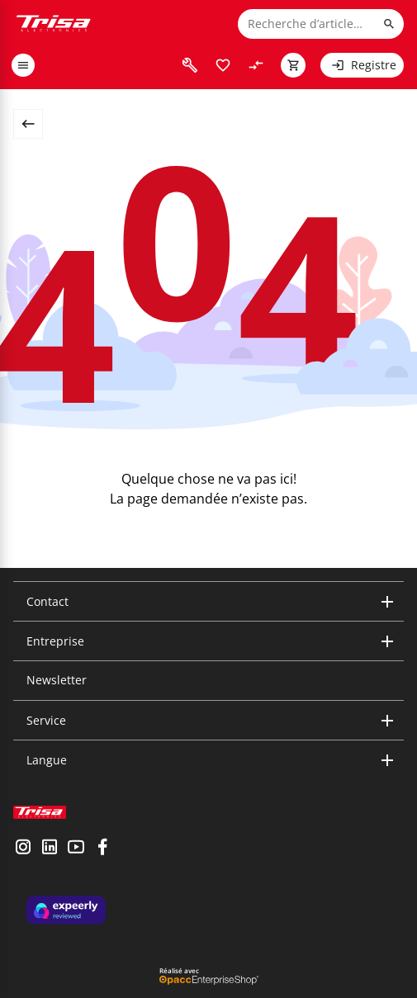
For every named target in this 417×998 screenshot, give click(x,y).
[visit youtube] (76, 848)
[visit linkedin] (49, 848)
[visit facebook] (102, 848)
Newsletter (56, 680)
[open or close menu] (23, 65)
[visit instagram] (23, 848)
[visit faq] (190, 65)
